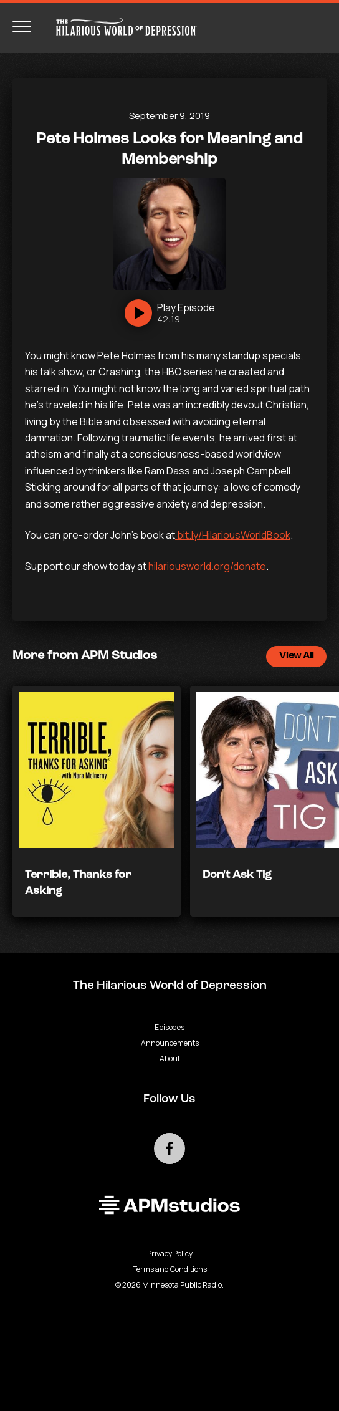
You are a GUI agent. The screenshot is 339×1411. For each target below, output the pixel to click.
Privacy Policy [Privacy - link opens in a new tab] (170, 1253)
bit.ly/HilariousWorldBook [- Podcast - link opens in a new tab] (232, 535)
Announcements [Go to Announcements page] (170, 1043)
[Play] (170, 313)
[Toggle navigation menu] (21, 26)
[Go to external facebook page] (169, 1148)
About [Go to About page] (170, 1058)
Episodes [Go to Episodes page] (169, 1027)
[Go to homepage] (120, 27)
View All (296, 656)
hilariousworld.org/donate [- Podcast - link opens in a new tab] (207, 566)
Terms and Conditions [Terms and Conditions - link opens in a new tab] (170, 1269)
